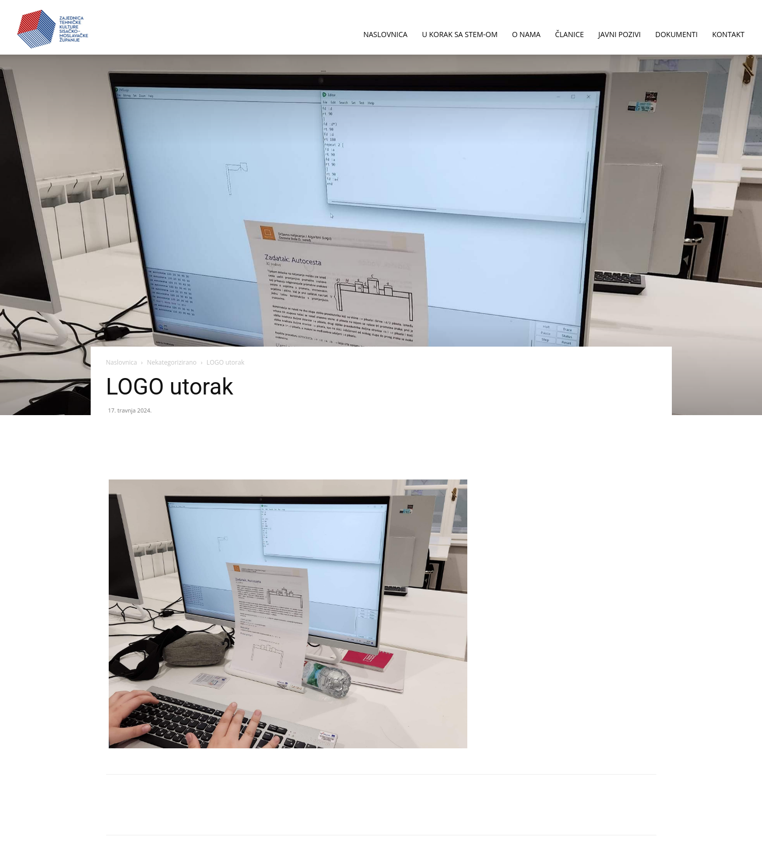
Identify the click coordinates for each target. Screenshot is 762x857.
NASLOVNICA (385, 34)
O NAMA (526, 34)
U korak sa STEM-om (460, 34)
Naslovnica (121, 362)
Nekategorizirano (171, 362)
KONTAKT (728, 34)
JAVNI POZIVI (619, 34)
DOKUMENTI (676, 34)
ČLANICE (569, 34)
